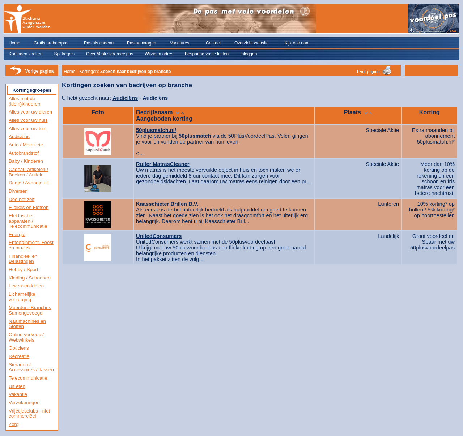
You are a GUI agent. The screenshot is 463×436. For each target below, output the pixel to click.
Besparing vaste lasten (207, 53)
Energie (17, 234)
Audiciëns (19, 136)
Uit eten (17, 386)
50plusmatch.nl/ (156, 130)
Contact (213, 43)
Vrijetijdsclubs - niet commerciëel (29, 413)
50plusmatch (195, 136)
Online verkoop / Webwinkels (26, 337)
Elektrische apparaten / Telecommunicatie (28, 221)
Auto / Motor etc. (26, 145)
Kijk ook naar (297, 43)
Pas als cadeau (99, 43)
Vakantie (18, 394)
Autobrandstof (24, 153)
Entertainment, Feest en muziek (31, 245)
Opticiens (19, 348)
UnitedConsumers (159, 236)
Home (14, 43)
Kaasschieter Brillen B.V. (167, 204)
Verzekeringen (24, 402)
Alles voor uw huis (28, 120)
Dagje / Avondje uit (29, 182)
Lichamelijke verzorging (22, 296)
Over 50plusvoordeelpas (109, 53)
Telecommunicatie (28, 378)
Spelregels (64, 53)
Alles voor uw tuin (27, 128)
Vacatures (179, 43)
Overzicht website (251, 43)
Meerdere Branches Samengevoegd (30, 310)
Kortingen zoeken (25, 53)
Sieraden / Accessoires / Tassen (31, 367)
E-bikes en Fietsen (28, 207)
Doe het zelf (21, 199)
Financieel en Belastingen (23, 258)
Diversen (18, 191)
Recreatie (19, 356)
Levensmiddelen (26, 285)
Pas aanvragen (141, 43)
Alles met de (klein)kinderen (24, 101)
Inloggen (248, 53)
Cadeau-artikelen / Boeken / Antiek (28, 172)
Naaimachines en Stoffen (27, 324)
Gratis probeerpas (51, 43)
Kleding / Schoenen (30, 278)
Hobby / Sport (23, 269)
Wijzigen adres (159, 53)
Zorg (13, 424)
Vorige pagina (39, 71)
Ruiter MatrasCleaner (162, 164)
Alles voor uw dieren (30, 112)
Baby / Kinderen (26, 161)
